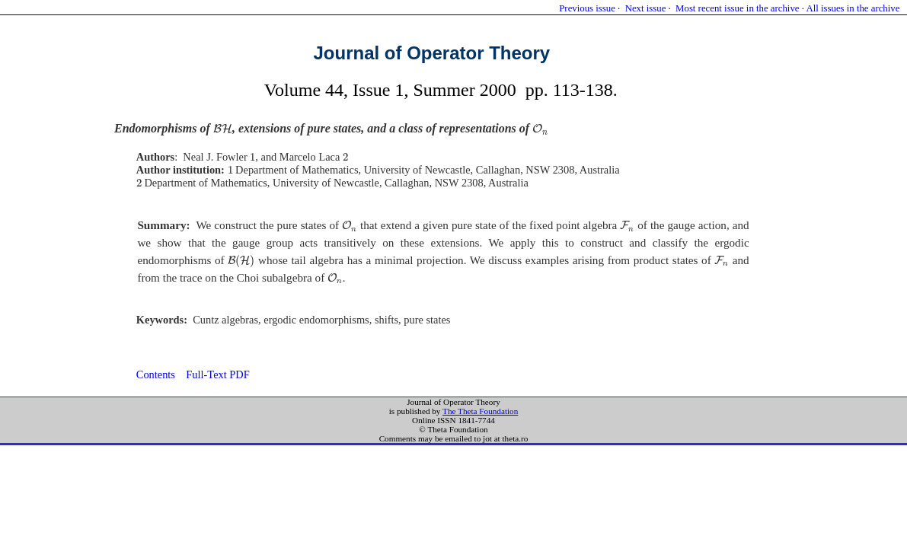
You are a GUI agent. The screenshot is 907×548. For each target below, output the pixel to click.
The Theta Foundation (480, 411)
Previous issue (587, 8)
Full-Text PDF (217, 374)
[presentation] (222, 129)
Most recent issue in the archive (737, 8)
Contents (155, 374)
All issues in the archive (852, 8)
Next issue (645, 8)
